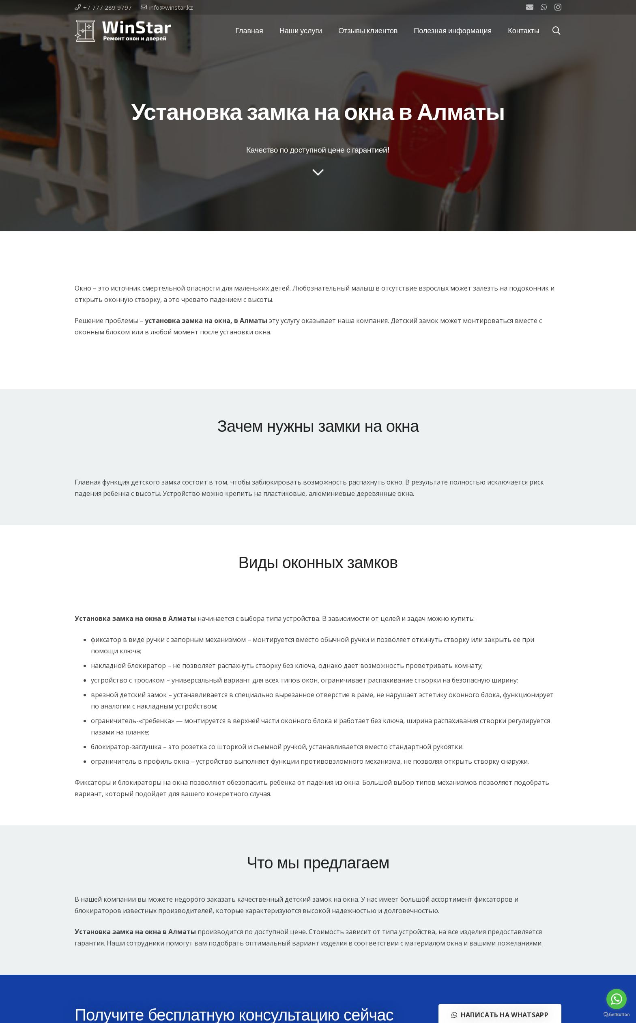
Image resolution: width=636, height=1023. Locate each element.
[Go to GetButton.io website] (617, 1014)
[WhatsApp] (544, 7)
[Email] (529, 7)
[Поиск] (556, 31)
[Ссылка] (123, 31)
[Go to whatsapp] (616, 999)
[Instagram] (557, 7)
